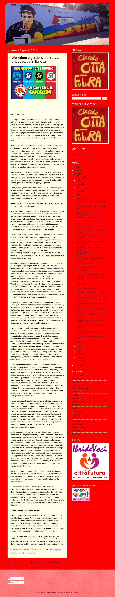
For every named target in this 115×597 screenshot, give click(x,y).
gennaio (79, 361)
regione (74, 418)
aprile (78, 350)
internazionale (30, 553)
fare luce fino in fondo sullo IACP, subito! (90, 274)
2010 (76, 365)
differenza (75, 385)
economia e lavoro (78, 388)
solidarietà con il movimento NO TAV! (89, 218)
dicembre (79, 177)
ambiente (21, 553)
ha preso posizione (23, 130)
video (73, 434)
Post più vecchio (58, 562)
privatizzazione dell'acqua (40, 159)
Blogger (76, 592)
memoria (75, 411)
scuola (74, 421)
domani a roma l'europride (85, 289)
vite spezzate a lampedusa (85, 263)
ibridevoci (75, 398)
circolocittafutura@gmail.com (82, 155)
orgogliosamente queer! (84, 227)
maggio (79, 346)
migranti (74, 414)
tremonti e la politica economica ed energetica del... (88, 332)
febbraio (79, 357)
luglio (78, 195)
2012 (76, 170)
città (73, 382)
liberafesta (75, 405)
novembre (80, 180)
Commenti (13, 582)
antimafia (75, 379)
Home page (37, 562)
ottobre (79, 184)
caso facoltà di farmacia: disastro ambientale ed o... (88, 213)
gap (73, 395)
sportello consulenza (79, 427)
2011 (76, 174)
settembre (80, 187)
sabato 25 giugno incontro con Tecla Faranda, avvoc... (89, 253)
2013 (76, 167)
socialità (74, 424)
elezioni (74, 392)
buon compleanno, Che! (84, 267)
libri (73, 408)
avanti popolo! (81, 342)
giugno (78, 198)
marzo (78, 354)
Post (10, 578)
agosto (78, 191)
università (75, 431)
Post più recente (16, 562)
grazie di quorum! (82, 271)
